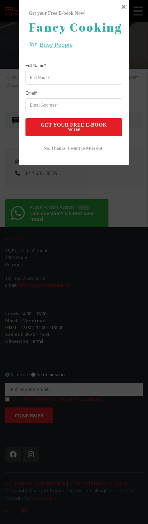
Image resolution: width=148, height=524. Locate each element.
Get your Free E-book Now (70, 306)
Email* (31, 272)
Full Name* (35, 245)
